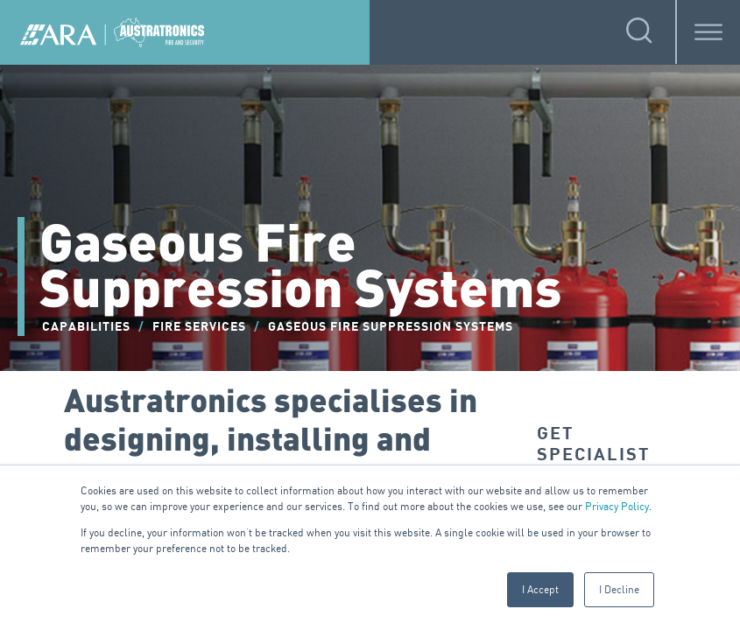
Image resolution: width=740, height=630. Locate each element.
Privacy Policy (617, 506)
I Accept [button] (540, 589)
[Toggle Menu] (708, 32)
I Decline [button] (619, 589)
